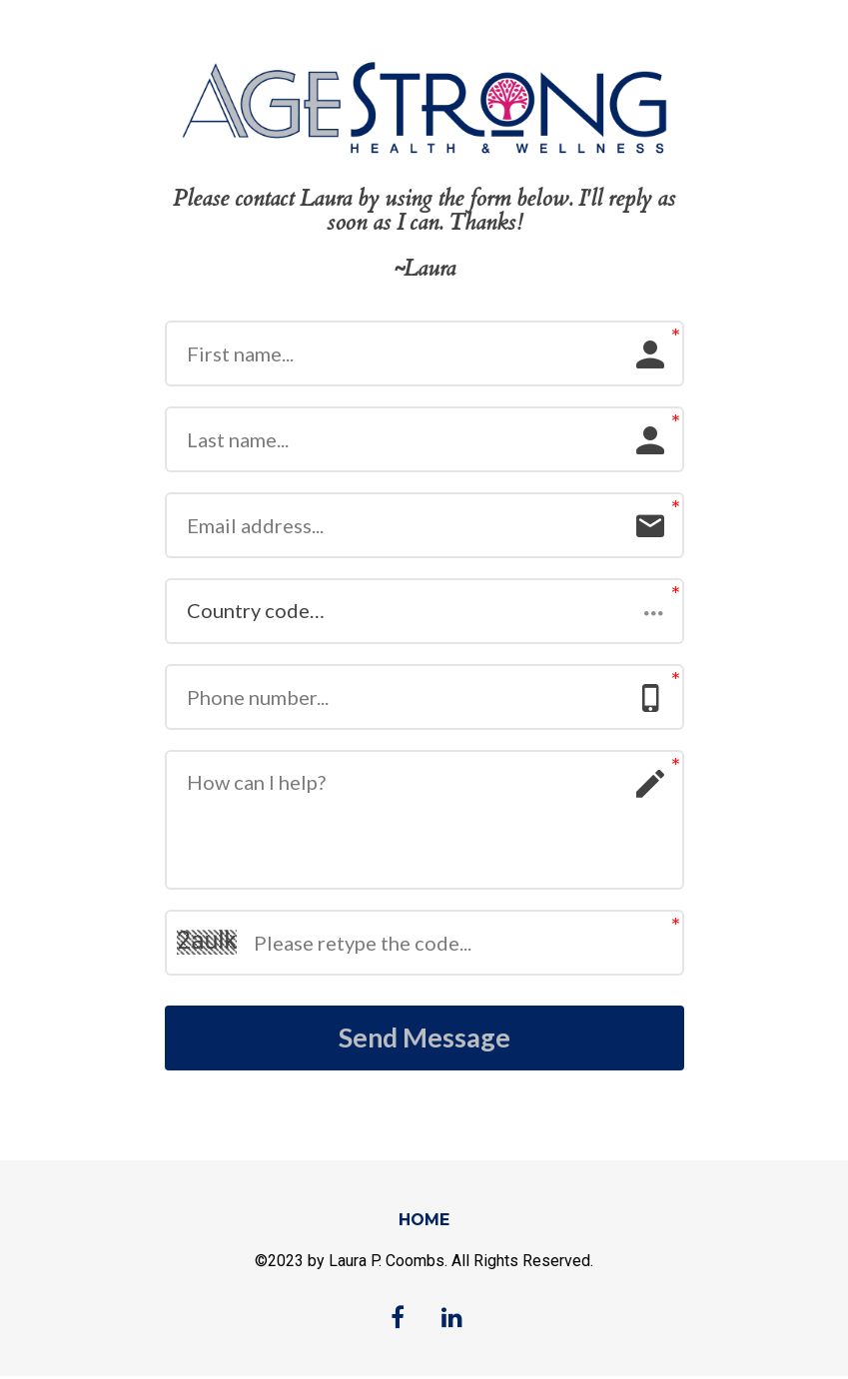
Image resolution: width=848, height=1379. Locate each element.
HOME (424, 1222)
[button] (424, 611)
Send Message (424, 1039)
